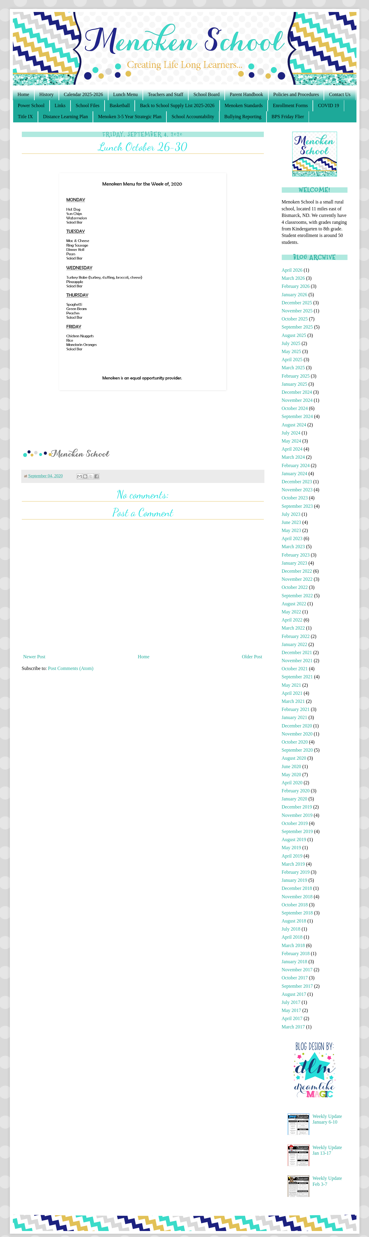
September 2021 (297, 676)
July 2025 (291, 343)
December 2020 (297, 725)
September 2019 (297, 831)
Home (23, 94)
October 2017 (295, 977)
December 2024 (297, 392)
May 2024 (291, 440)
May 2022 (291, 611)
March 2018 (293, 945)
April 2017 (292, 1018)
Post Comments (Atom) (71, 668)
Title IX (25, 116)
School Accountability (193, 116)
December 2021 (297, 652)
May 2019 (291, 847)
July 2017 (291, 1002)
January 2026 (294, 294)
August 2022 (294, 603)
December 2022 (297, 571)
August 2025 (294, 335)
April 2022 (292, 619)
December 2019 (297, 806)
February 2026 (296, 286)
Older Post (252, 656)
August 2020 (294, 758)
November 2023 (297, 489)
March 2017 (293, 1026)
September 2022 (297, 595)
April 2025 (292, 359)
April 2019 (292, 855)
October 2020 (295, 741)
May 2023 (291, 530)
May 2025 (291, 351)
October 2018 (295, 904)
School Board (206, 94)
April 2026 (292, 270)
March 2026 (293, 278)
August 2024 (294, 424)
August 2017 (294, 994)
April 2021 (292, 693)
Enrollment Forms (290, 105)
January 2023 (294, 563)
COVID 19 (328, 105)
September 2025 (297, 326)
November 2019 (297, 815)
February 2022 (296, 636)
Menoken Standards (244, 105)
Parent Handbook (246, 94)
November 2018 (297, 896)
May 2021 (291, 685)
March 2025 (293, 367)
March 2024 (293, 457)
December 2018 (297, 888)
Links (60, 105)
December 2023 (297, 481)
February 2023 (296, 554)
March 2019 (293, 864)
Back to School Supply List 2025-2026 (177, 105)
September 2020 (297, 750)
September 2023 (297, 506)
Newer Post (34, 656)
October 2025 (295, 318)
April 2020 (292, 782)
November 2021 (297, 660)
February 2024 (296, 465)
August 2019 (294, 839)
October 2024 (295, 408)
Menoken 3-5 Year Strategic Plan (129, 116)
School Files (87, 105)
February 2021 (296, 709)
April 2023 (292, 538)
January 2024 (294, 473)
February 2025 (296, 376)
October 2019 (295, 823)
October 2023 (295, 497)
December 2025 (297, 302)
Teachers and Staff (165, 94)
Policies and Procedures (296, 94)
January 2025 (294, 384)
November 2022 (297, 579)
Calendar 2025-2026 (83, 94)
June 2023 (291, 522)
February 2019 (296, 872)
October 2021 (295, 668)
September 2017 (297, 986)
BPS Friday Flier (288, 116)
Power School (31, 105)
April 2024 (292, 449)
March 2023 (293, 546)
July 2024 (291, 432)
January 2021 (294, 717)
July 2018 (291, 928)
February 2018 (296, 953)
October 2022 (295, 587)
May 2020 (291, 774)
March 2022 (293, 627)
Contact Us (339, 94)
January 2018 (294, 961)
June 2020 (291, 766)
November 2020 (297, 733)
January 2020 (294, 798)
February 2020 (296, 790)
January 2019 (294, 880)
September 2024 (297, 416)
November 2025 (297, 310)
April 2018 (292, 937)
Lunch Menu (125, 94)
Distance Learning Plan (65, 116)
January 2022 (294, 644)
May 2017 (291, 1010)
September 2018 (297, 912)
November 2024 (297, 400)
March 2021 (293, 701)
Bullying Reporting (242, 116)
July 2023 (291, 514)
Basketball (120, 105)
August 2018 (294, 920)
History (46, 94)
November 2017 (297, 969)
